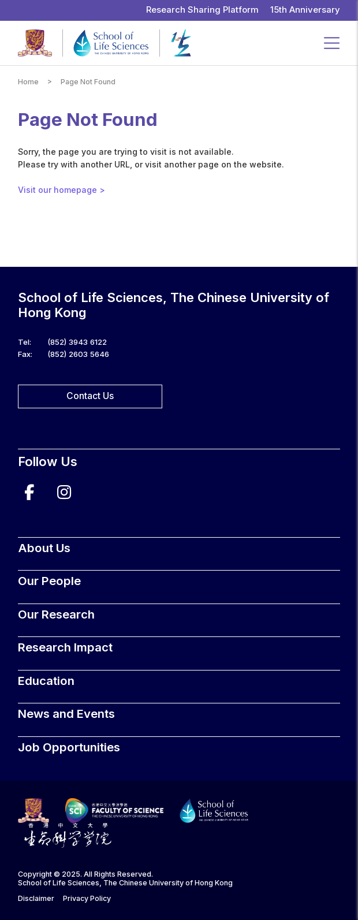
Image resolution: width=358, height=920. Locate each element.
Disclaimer (36, 898)
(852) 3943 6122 (77, 342)
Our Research (56, 614)
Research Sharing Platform (202, 10)
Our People (49, 580)
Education (46, 680)
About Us (44, 548)
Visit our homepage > (61, 190)
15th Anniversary (305, 10)
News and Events (66, 713)
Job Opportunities (69, 747)
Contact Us (90, 395)
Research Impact (65, 647)
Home (28, 81)
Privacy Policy (87, 898)
